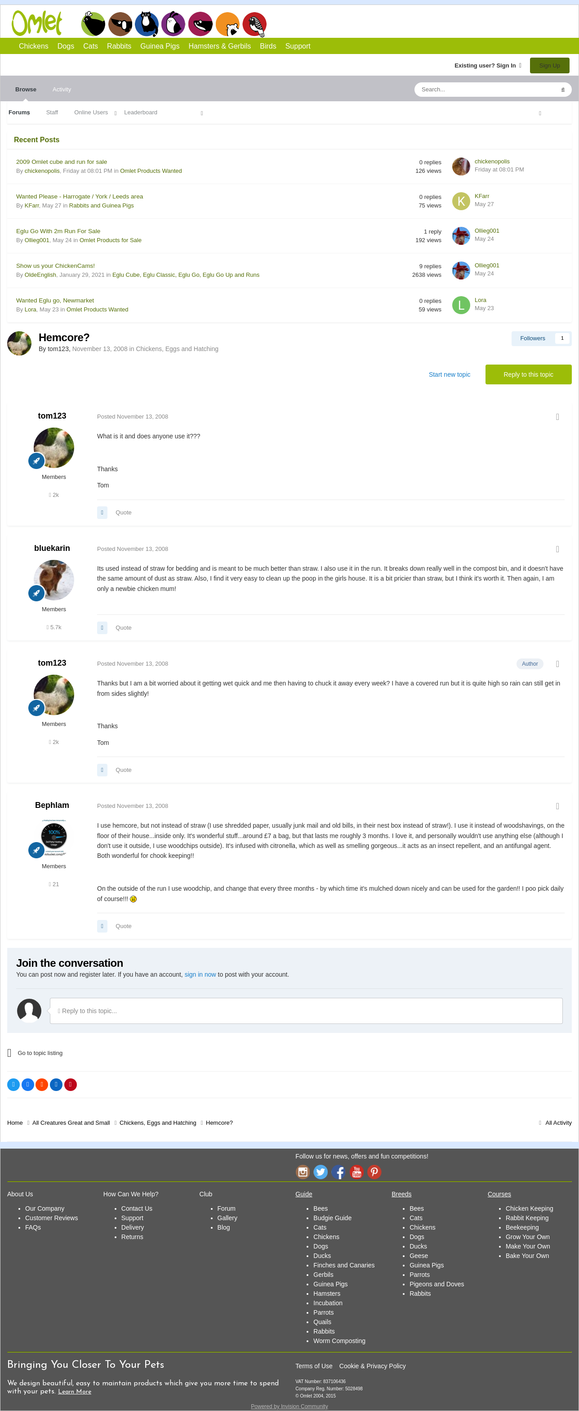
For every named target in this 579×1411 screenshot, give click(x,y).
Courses (499, 1194)
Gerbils (323, 1274)
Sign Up (549, 65)
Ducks (322, 1255)
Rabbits (173, 24)
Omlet (41, 23)
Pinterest (374, 1171)
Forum (227, 1208)
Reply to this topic (529, 374)
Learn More (74, 1391)
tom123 (52, 415)
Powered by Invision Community (289, 1406)
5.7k (54, 627)
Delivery (132, 1227)
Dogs (120, 24)
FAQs (33, 1227)
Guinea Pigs (200, 24)
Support (298, 46)
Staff (52, 112)
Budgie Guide (332, 1218)
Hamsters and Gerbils (228, 24)
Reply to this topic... (87, 1010)
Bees (320, 1208)
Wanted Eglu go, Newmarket (55, 300)
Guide (303, 1194)
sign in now (200, 974)
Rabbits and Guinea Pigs (101, 205)
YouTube (356, 1171)
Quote (123, 512)
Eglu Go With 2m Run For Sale (58, 231)
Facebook (338, 1171)
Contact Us (136, 1208)
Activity (62, 89)
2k (54, 494)
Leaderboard (140, 112)
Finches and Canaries (343, 1265)
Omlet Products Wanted (151, 170)
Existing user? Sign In (487, 65)
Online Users (91, 112)
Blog (224, 1227)
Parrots (323, 1312)
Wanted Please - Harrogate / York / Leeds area (79, 196)
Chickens (93, 24)
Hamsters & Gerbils (220, 46)
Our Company (44, 1208)
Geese (419, 1255)
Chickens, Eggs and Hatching (177, 348)
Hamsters (326, 1293)
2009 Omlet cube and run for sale (61, 161)
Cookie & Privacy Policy (372, 1366)
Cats (147, 24)
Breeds (401, 1194)
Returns (132, 1236)
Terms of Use (313, 1366)
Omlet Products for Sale (111, 240)
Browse (25, 93)
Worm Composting (339, 1340)
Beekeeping (522, 1227)
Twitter (320, 1171)
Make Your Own (528, 1246)
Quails (322, 1321)
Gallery (227, 1218)
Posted (132, 416)
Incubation (328, 1303)
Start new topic (450, 374)
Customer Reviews (51, 1218)
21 (54, 884)
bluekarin (52, 548)
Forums (19, 112)
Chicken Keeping (529, 1208)
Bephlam (52, 805)
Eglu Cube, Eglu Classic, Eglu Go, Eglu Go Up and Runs (185, 274)
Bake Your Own (527, 1255)
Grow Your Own (528, 1236)
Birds (254, 24)
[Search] (463, 89)
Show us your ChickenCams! (55, 265)
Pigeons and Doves (437, 1284)
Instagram (302, 1171)
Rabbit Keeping (527, 1218)
